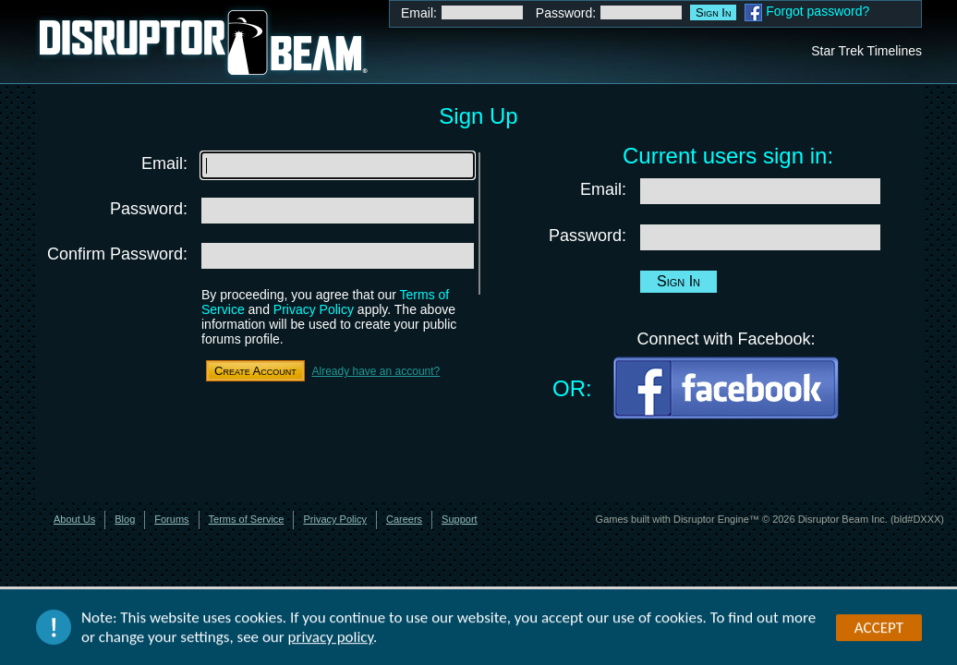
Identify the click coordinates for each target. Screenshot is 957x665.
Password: (566, 13)
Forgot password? (817, 11)
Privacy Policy (313, 309)
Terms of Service (247, 519)
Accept (878, 628)
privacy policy (331, 637)
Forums (171, 519)
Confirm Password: (117, 254)
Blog (125, 519)
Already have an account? (375, 371)
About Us (74, 519)
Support (460, 519)
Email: (419, 13)
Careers (404, 519)
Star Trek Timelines (866, 50)
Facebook (753, 12)
